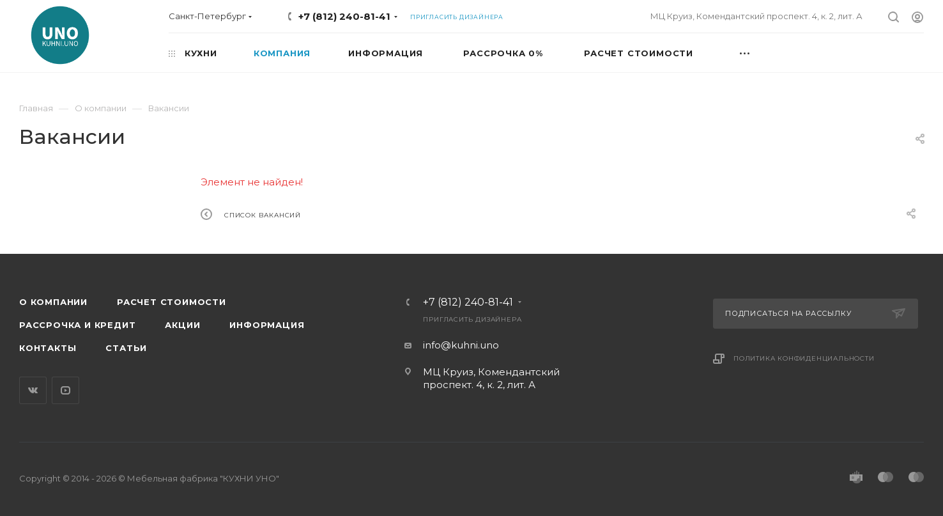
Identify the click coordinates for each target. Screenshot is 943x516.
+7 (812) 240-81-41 (344, 16)
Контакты (47, 348)
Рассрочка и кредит (77, 325)
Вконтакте (33, 390)
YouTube (65, 390)
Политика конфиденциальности (804, 358)
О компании (53, 302)
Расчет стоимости (171, 302)
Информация (266, 325)
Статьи (126, 348)
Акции (182, 325)
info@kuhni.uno (461, 345)
